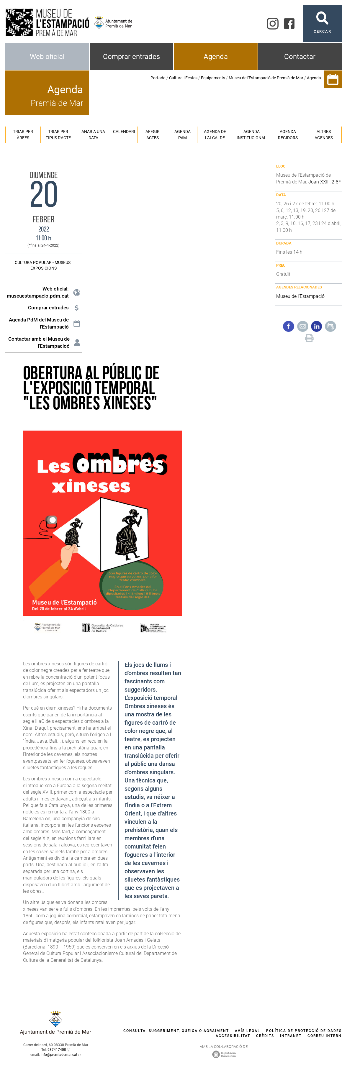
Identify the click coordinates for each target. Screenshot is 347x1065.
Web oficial (47, 56)
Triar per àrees (23, 134)
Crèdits (265, 1036)
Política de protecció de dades (304, 1031)
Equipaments (213, 78)
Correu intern (324, 1036)
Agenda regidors (288, 134)
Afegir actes (152, 134)
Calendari (124, 131)
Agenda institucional (251, 134)
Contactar (299, 56)
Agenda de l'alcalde (215, 134)
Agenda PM (182, 134)
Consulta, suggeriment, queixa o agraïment (176, 1031)
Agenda (216, 56)
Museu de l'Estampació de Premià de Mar (266, 78)
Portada (158, 78)
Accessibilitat (233, 1036)
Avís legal (247, 1031)
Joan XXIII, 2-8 (323, 182)
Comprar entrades (131, 56)
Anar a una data (93, 134)
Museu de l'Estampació (300, 296)
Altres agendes (324, 134)
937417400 (57, 1050)
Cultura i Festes (183, 78)
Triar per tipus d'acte (58, 134)
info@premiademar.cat (59, 1055)
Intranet (291, 1036)
